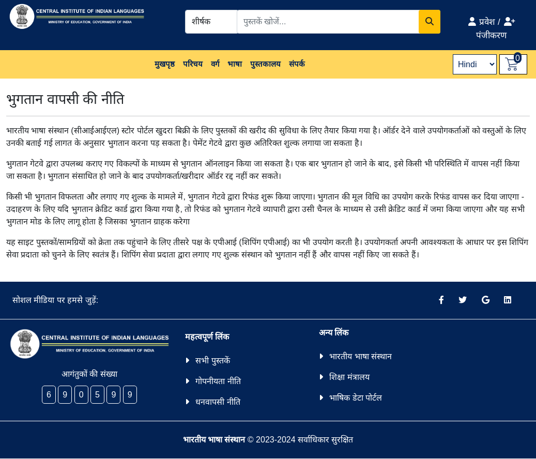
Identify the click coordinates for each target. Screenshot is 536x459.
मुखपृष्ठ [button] (165, 63)
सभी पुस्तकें (212, 360)
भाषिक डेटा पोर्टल (355, 397)
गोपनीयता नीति (217, 381)
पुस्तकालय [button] (265, 63)
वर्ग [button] (215, 63)
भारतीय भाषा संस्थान (360, 356)
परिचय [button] (193, 63)
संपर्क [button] (297, 63)
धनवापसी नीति (217, 401)
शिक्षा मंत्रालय (349, 377)
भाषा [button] (234, 63)
